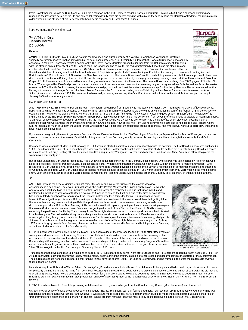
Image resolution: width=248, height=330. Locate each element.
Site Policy (109, 316)
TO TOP (236, 316)
